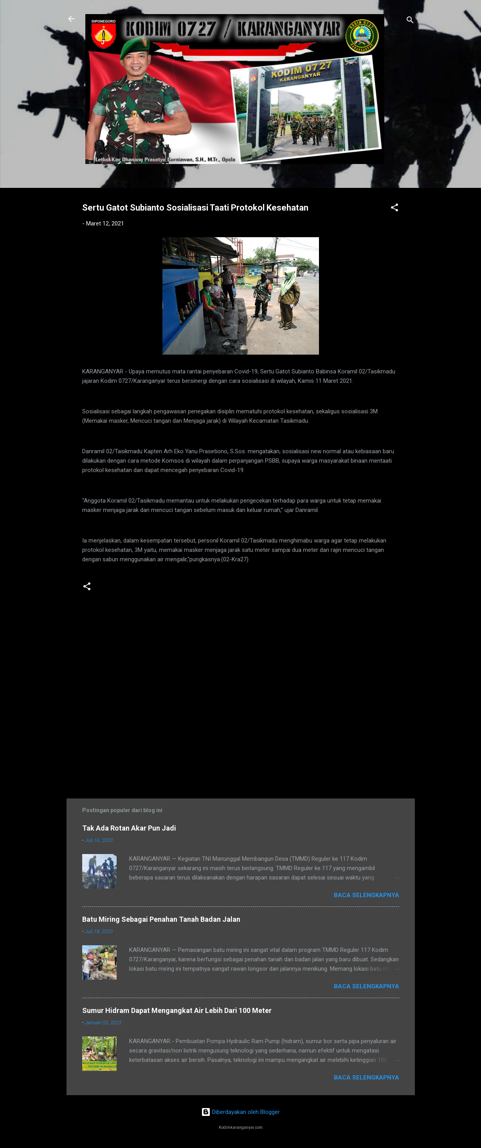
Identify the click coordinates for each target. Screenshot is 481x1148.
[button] (394, 209)
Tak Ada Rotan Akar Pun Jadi (129, 828)
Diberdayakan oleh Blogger (240, 1112)
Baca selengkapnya (366, 895)
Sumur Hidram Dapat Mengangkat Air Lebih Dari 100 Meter (177, 1010)
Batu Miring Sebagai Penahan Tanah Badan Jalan (161, 919)
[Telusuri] (410, 21)
